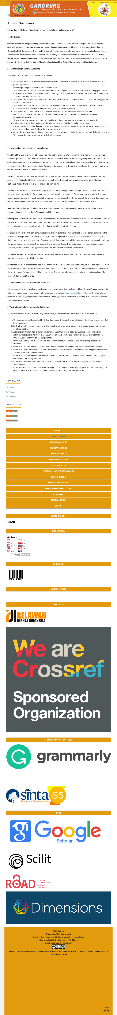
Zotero (87, 293)
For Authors (10, 392)
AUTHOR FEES (58, 494)
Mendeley (68, 293)
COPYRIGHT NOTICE (58, 477)
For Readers (10, 387)
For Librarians (11, 396)
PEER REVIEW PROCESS (58, 459)
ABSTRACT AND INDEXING (58, 483)
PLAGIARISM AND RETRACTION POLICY (58, 471)
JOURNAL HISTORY (58, 500)
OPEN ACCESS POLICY (58, 454)
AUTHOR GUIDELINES (58, 442)
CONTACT (58, 506)
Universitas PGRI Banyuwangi (58, 934)
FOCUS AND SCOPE (58, 465)
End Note (78, 293)
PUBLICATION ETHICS (58, 448)
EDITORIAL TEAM (58, 430)
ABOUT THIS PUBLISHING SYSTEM (58, 488)
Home (9, 15)
